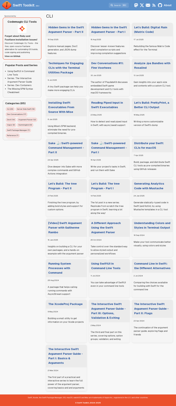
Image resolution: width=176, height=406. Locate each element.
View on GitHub (12, 56)
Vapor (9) (11, 125)
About (168, 5)
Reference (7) (12, 135)
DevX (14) (11, 120)
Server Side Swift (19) (26, 109)
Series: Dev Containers (19, 85)
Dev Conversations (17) (16, 114)
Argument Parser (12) (27, 120)
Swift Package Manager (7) (18, 130)
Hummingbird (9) (25, 125)
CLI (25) (10, 109)
